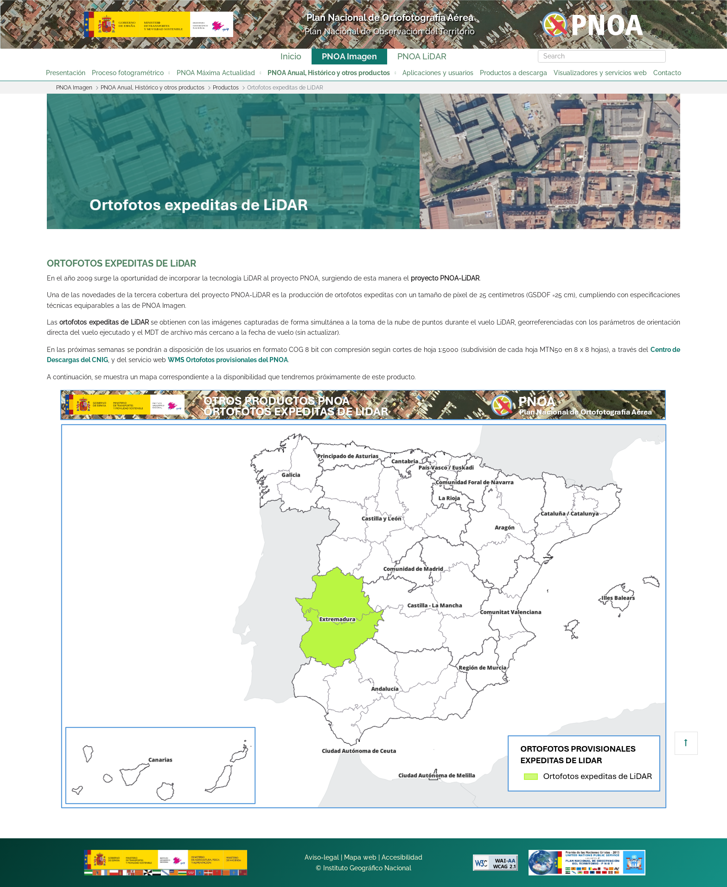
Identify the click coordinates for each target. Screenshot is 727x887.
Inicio (291, 56)
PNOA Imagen (349, 56)
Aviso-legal (322, 857)
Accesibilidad (402, 857)
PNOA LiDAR (421, 56)
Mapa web (360, 857)
